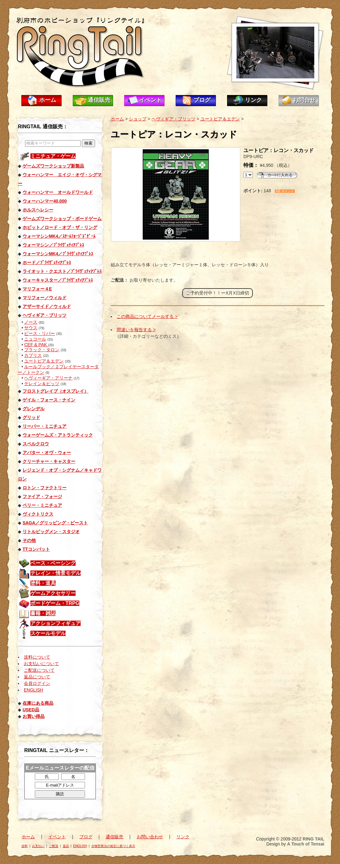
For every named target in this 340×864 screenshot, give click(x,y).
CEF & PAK (36, 344)
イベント (150, 100)
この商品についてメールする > (147, 316)
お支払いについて (41, 663)
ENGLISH (33, 689)
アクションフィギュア (55, 623)
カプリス (33, 355)
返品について (37, 676)
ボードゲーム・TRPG (54, 603)
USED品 (31, 709)
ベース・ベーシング (53, 563)
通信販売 (99, 100)
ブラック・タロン (41, 349)
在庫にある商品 (38, 703)
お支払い (38, 846)
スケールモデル (48, 633)
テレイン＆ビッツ (41, 383)
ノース (30, 322)
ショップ (137, 118)
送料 (24, 846)
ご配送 (53, 846)
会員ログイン (37, 683)
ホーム (47, 100)
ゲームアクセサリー (53, 593)
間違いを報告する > (136, 329)
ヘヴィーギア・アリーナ (48, 377)
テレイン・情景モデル (55, 573)
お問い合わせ (150, 836)
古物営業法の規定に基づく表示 (113, 846)
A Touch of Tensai (305, 843)
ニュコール (35, 339)
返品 (66, 846)
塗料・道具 (43, 583)
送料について (37, 657)
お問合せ (304, 100)
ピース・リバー (39, 333)
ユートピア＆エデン (44, 360)
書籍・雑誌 (43, 613)
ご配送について (39, 670)
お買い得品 (34, 716)
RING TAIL (313, 838)
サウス (30, 327)
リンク (253, 100)
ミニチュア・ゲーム (53, 156)
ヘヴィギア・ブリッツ (173, 118)
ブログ (202, 100)
